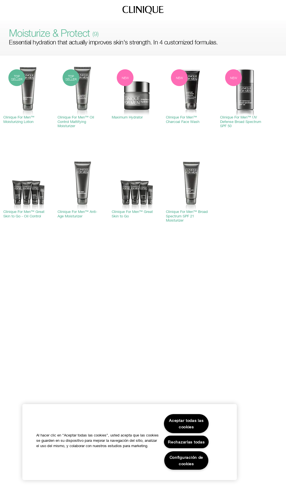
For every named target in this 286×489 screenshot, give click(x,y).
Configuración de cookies (186, 460)
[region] (129, 442)
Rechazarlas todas (186, 442)
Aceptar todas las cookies (186, 423)
